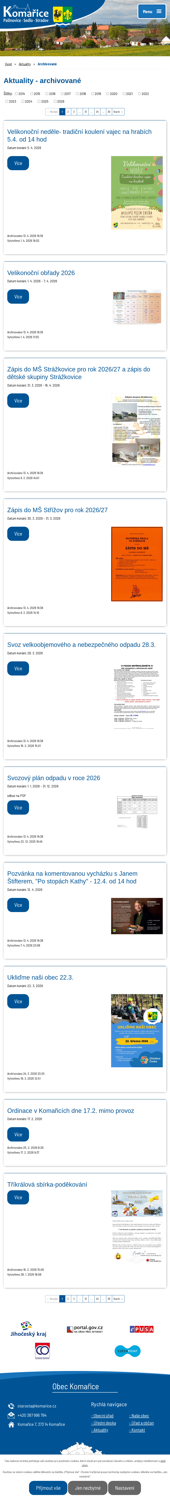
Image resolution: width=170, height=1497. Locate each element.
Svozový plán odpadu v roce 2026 (53, 778)
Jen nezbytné (88, 1488)
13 (86, 111)
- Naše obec (139, 1415)
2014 (22, 93)
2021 (129, 93)
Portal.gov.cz (85, 1329)
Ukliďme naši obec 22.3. (40, 977)
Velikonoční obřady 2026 (41, 272)
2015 (37, 93)
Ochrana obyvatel (42, 1351)
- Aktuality (99, 1429)
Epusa (141, 1329)
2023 (12, 101)
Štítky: (8, 93)
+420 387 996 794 (32, 1415)
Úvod (8, 64)
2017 (67, 93)
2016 (52, 93)
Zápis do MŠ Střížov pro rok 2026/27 (57, 510)
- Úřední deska (103, 1422)
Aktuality (25, 64)
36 (109, 111)
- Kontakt (137, 1429)
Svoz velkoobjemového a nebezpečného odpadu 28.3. (81, 644)
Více (18, 163)
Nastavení (124, 1488)
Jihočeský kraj (28, 1329)
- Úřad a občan (141, 1422)
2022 (145, 93)
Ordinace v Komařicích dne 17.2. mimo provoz (70, 1110)
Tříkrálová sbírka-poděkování (47, 1184)
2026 (60, 101)
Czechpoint (127, 1351)
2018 (83, 93)
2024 (28, 101)
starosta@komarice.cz (37, 1405)
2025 (44, 101)
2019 (98, 93)
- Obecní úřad (102, 1415)
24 (97, 111)
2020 (113, 93)
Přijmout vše (48, 1488)
